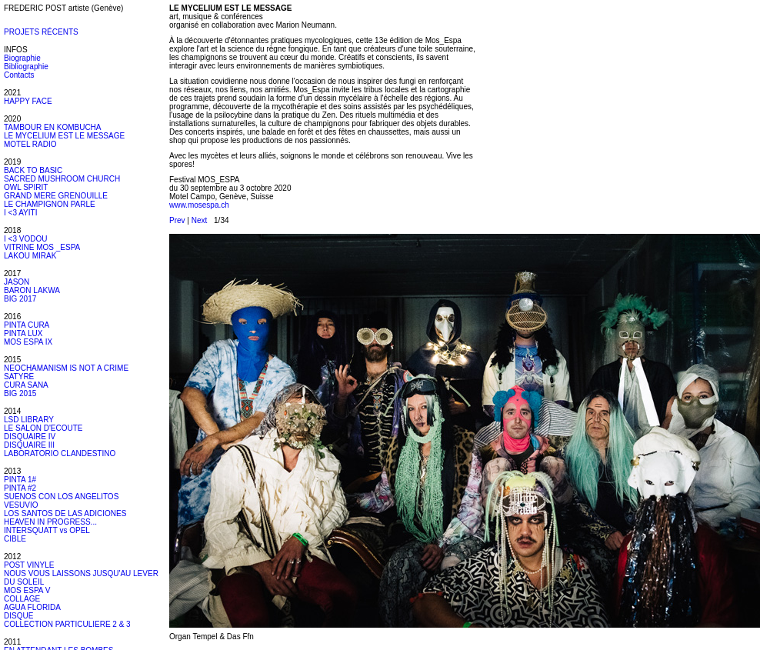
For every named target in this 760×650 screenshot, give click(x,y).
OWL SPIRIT (26, 187)
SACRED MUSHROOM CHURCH (62, 179)
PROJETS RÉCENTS (41, 32)
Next (200, 220)
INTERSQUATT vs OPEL (47, 530)
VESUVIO (21, 505)
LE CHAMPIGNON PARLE (49, 204)
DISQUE (18, 616)
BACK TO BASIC (33, 170)
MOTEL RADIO (30, 144)
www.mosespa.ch (199, 205)
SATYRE (19, 376)
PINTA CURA (26, 325)
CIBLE (15, 539)
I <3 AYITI (20, 212)
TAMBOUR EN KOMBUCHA (53, 127)
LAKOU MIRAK (30, 256)
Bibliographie (26, 66)
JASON (16, 282)
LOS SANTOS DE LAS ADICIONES (65, 513)
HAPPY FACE (28, 101)
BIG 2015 (20, 393)
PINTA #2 (20, 488)
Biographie (22, 58)
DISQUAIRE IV (29, 436)
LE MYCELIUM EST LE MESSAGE (64, 136)
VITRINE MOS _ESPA (42, 247)
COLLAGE (22, 599)
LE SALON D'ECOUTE (43, 428)
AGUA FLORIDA (32, 607)
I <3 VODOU (25, 239)
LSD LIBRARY (29, 419)
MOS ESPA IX (28, 342)
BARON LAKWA (32, 290)
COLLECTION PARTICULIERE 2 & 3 (67, 624)
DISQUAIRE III (29, 445)
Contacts (19, 75)
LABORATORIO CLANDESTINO (59, 453)
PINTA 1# (20, 479)
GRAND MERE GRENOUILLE (56, 196)
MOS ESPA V (27, 590)
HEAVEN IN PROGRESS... (50, 522)
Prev (177, 220)
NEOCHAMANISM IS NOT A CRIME (66, 368)
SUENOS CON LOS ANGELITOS (61, 496)
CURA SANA (26, 385)
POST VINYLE (29, 565)
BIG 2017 (20, 299)
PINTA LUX (23, 333)
